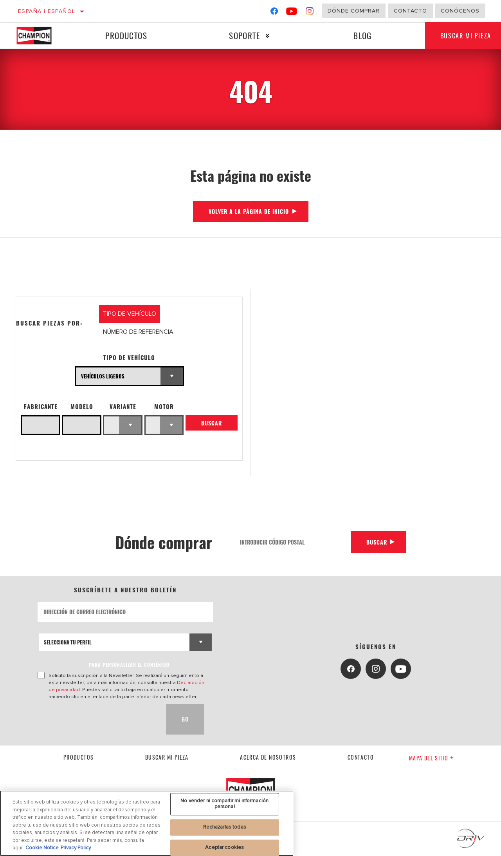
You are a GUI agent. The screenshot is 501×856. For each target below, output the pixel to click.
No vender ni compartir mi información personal (224, 804)
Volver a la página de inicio (249, 211)
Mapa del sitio (431, 758)
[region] (147, 823)
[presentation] (97, 719)
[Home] (40, 35)
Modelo (81, 406)
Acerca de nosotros (268, 757)
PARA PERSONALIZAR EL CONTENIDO (129, 664)
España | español (46, 11)
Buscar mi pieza (167, 757)
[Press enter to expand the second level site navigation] (267, 36)
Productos (126, 35)
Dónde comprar (354, 10)
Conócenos (460, 10)
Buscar (211, 423)
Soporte (244, 35)
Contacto (410, 10)
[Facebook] (274, 12)
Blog (362, 35)
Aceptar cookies (224, 847)
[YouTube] (291, 12)
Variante (123, 406)
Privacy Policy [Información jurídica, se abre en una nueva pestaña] (76, 848)
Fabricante (41, 406)
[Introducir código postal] (292, 542)
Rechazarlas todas (224, 827)
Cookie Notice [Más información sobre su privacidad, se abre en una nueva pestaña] (42, 848)
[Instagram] (310, 12)
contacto (361, 757)
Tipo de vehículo (129, 357)
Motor (164, 406)
